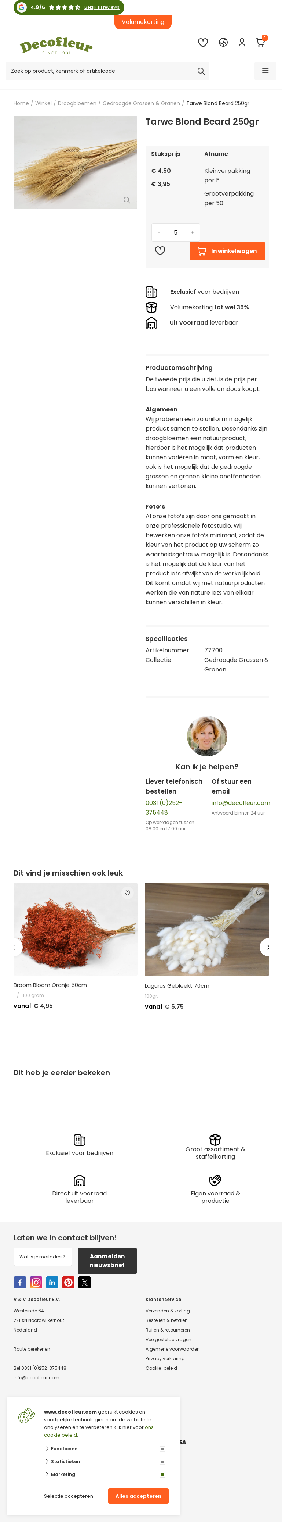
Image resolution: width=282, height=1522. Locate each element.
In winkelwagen (227, 251)
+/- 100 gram (29, 995)
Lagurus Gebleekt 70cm (177, 986)
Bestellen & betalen (167, 1321)
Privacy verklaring (165, 1359)
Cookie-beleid (161, 1368)
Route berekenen (32, 1349)
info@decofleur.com (241, 803)
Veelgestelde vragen (168, 1340)
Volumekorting (143, 22)
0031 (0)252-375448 (43, 1368)
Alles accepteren (138, 1496)
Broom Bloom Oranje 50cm (50, 985)
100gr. (151, 996)
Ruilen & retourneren (168, 1330)
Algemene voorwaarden (173, 1349)
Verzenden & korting (168, 1311)
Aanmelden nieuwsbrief (107, 1260)
